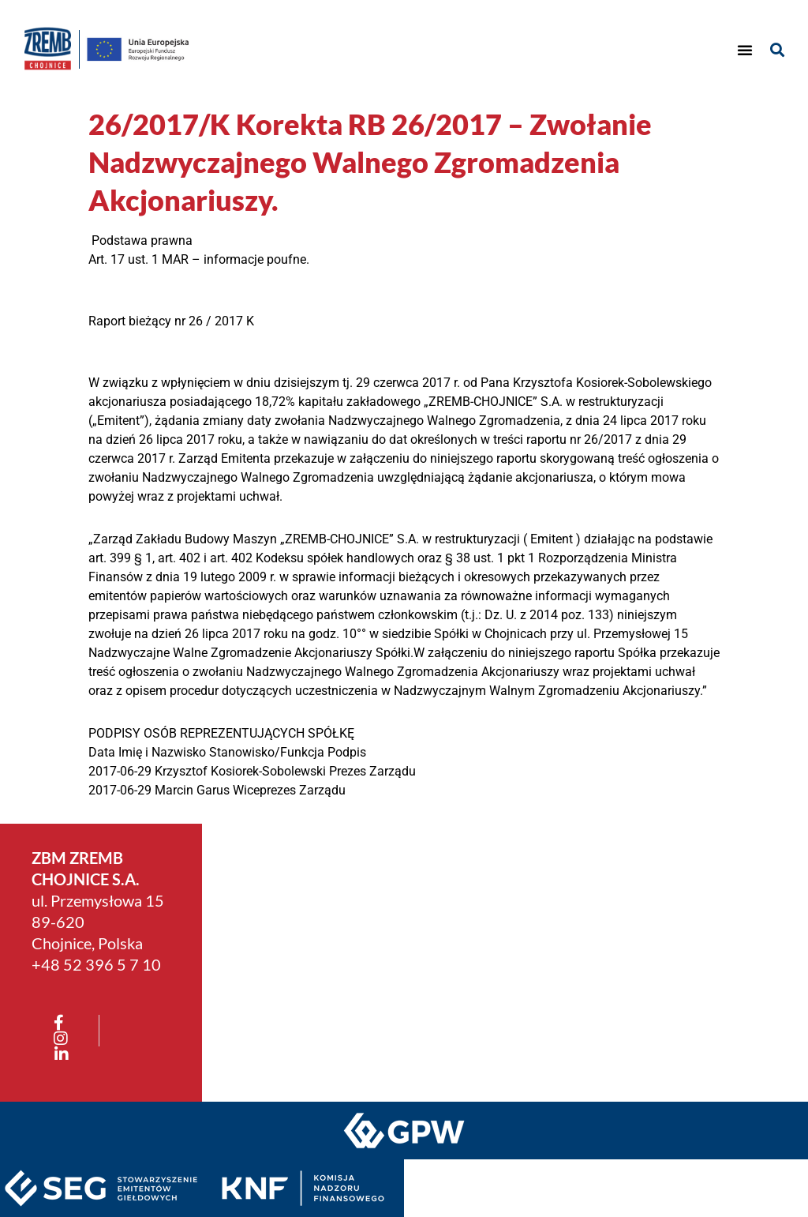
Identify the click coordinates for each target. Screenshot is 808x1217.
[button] (745, 50)
